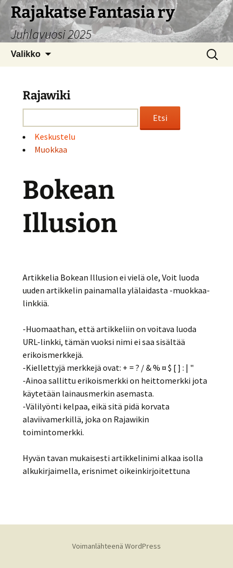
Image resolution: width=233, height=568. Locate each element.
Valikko (25, 54)
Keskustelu (54, 136)
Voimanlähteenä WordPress (116, 546)
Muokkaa (50, 149)
